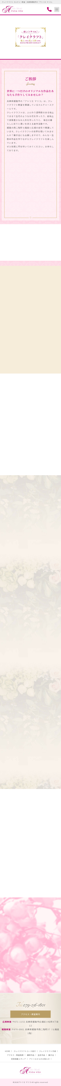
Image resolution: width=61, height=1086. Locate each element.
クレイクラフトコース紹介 (25, 1051)
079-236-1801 (30, 1005)
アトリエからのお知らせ (39, 1059)
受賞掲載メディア (18, 1059)
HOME (7, 1051)
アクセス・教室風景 (15, 1055)
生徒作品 (41, 1055)
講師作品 (30, 1055)
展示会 (51, 1055)
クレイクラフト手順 (47, 1051)
